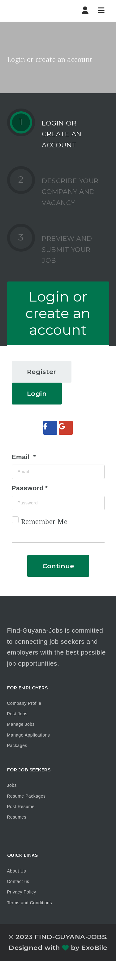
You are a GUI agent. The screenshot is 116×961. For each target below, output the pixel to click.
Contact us (18, 881)
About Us (16, 871)
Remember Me (40, 523)
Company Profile (24, 703)
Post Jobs (17, 713)
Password (28, 487)
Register (41, 372)
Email (22, 456)
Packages (17, 745)
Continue (58, 566)
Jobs (12, 785)
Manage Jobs (21, 724)
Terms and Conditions (29, 902)
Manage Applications (28, 735)
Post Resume (21, 806)
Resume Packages (26, 796)
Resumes (17, 817)
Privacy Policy (21, 891)
